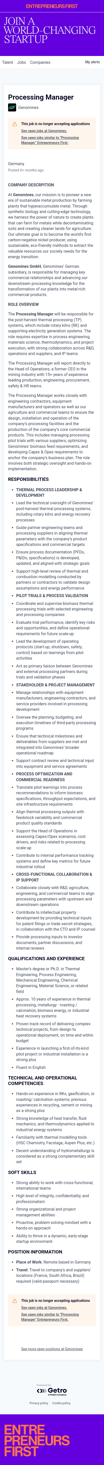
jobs (21, 62)
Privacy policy (39, 1403)
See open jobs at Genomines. (44, 131)
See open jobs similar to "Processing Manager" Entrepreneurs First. (50, 140)
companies (40, 62)
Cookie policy (61, 1403)
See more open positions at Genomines (52, 1349)
